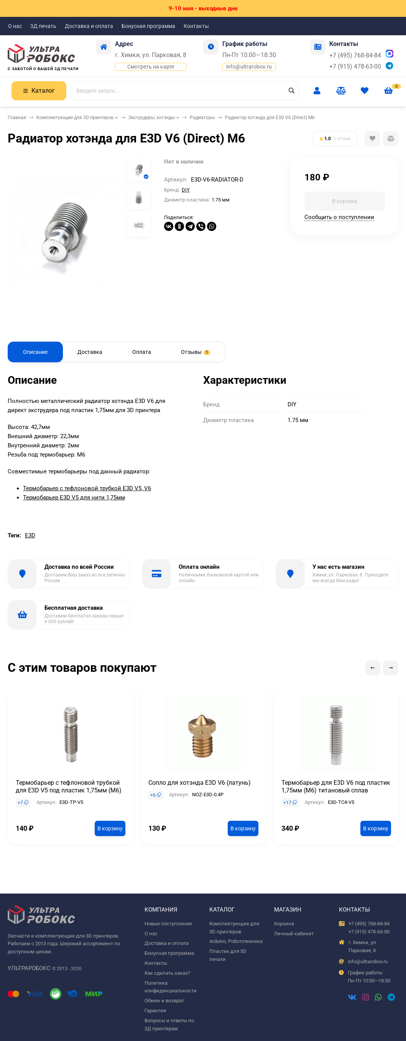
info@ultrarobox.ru (249, 67)
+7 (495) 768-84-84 (355, 55)
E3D (30, 535)
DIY (186, 190)
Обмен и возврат (164, 1000)
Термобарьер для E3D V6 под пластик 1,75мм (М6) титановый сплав (335, 786)
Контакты (196, 26)
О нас (15, 26)
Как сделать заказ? (167, 973)
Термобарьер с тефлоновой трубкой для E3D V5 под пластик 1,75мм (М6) (69, 786)
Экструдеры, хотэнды (151, 117)
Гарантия (155, 1010)
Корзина (284, 923)
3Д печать (43, 26)
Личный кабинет (294, 933)
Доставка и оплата (89, 26)
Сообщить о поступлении (339, 217)
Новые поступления (168, 923)
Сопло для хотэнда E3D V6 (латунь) (199, 782)
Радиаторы (202, 117)
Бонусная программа (148, 26)
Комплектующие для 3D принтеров (74, 117)
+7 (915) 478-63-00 (355, 66)
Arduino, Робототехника (236, 941)
